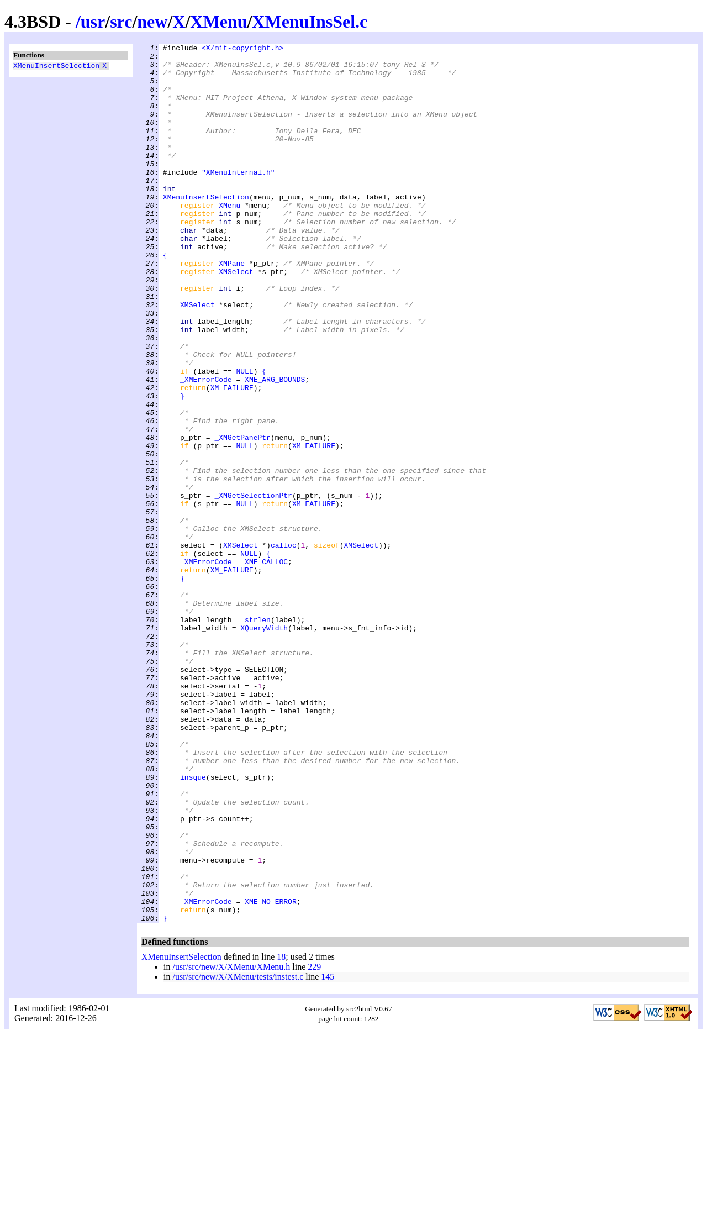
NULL (244, 437)
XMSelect (236, 318)
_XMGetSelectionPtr (253, 586)
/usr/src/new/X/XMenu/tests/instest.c (237, 1152)
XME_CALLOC (266, 666)
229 (314, 1142)
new (152, 21)
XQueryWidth (264, 745)
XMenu (218, 21)
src (121, 21)
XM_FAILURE (232, 457)
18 (281, 1132)
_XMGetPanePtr (242, 517)
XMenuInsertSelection (56, 67)
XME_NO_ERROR (271, 1074)
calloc (284, 646)
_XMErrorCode (206, 447)
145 (327, 1152)
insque (193, 924)
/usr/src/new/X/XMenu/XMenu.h (231, 1142)
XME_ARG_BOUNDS (275, 447)
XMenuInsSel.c (309, 21)
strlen (258, 735)
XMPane (232, 308)
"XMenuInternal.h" (238, 198)
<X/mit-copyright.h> (242, 49)
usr (93, 21)
